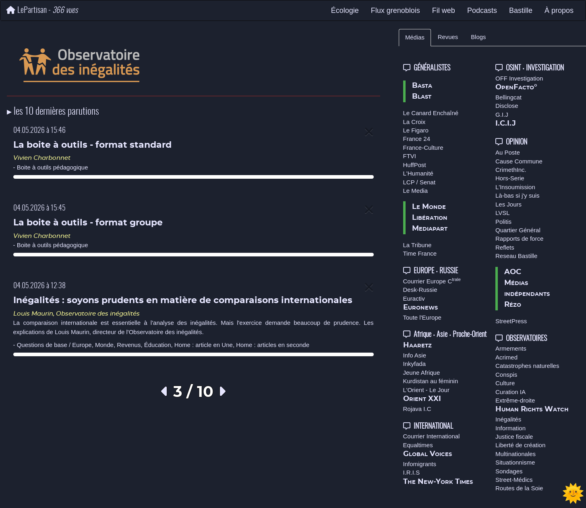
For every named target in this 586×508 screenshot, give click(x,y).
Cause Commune (519, 161)
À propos (559, 10)
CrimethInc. (510, 169)
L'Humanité (418, 173)
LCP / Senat (419, 182)
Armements (510, 348)
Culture (505, 383)
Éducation (157, 344)
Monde (104, 344)
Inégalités (508, 419)
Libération (429, 217)
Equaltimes (418, 445)
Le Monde (429, 207)
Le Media (415, 190)
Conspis (506, 374)
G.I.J (501, 114)
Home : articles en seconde (272, 344)
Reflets (504, 247)
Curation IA (510, 391)
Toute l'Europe (422, 317)
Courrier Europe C (432, 281)
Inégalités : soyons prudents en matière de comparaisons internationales (182, 300)
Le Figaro (416, 130)
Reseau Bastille (516, 255)
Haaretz (417, 345)
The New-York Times (438, 481)
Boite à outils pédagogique (52, 167)
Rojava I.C (417, 408)
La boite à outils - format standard (92, 145)
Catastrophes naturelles (527, 365)
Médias (414, 37)
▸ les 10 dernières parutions (53, 112)
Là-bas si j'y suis (517, 195)
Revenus (129, 344)
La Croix (414, 121)
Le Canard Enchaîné (431, 112)
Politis (503, 221)
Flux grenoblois (395, 10)
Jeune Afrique (421, 372)
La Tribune (417, 245)
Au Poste (507, 152)
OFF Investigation (519, 78)
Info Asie (415, 355)
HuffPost (414, 164)
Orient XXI (422, 399)
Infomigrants (420, 464)
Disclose (506, 105)
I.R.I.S (411, 472)
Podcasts (482, 10)
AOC (512, 272)
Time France (420, 253)
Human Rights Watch (532, 409)
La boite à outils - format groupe (88, 223)
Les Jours (508, 204)
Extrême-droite (515, 400)
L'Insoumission (515, 187)
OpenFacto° (516, 87)
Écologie (345, 10)
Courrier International (431, 436)
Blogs (478, 37)
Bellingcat (508, 97)
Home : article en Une (203, 344)
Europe (81, 344)
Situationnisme (515, 462)
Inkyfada (414, 363)
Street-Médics (514, 479)
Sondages (509, 471)
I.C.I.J (505, 123)
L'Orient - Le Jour (426, 389)
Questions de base (42, 344)
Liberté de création (520, 445)
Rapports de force (519, 238)
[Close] (369, 132)
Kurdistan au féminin (430, 381)
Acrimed (506, 357)
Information (510, 428)
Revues (448, 37)
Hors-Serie (509, 178)
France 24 (417, 138)
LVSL (502, 212)
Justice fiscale (514, 436)
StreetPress (511, 321)
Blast (421, 96)
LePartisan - (42, 10)
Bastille (520, 10)
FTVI (409, 156)
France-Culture (423, 147)
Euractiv (414, 298)
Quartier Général (517, 230)
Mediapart (429, 228)
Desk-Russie (420, 289)
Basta (422, 85)
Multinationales (515, 453)
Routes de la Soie (519, 488)
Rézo (512, 304)
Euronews (420, 307)
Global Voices (427, 454)
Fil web (443, 10)
